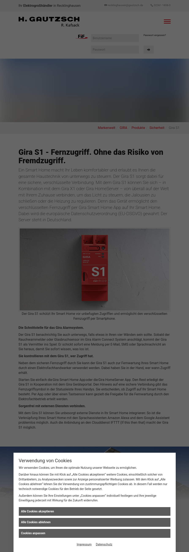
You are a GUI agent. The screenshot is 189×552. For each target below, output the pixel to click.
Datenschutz (104, 544)
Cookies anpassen (33, 533)
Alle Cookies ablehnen (36, 522)
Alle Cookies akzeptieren (37, 511)
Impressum (84, 544)
